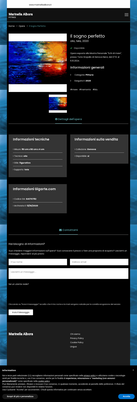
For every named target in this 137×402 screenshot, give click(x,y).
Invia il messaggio (20, 312)
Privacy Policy (77, 338)
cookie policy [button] (44, 381)
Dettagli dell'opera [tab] (68, 119)
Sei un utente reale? (19, 284)
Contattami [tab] (68, 230)
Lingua (73, 346)
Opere (22, 26)
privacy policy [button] (90, 375)
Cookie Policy (76, 342)
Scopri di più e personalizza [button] (20, 396)
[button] (133, 370)
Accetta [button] (126, 396)
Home (12, 26)
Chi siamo (75, 334)
